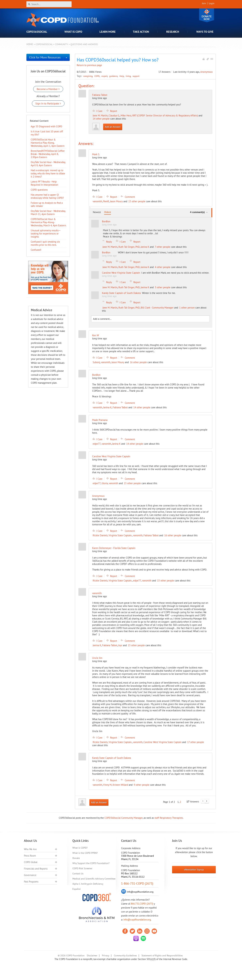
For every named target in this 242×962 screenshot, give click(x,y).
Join (204, 3)
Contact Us (77, 873)
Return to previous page (89, 65)
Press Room (30, 855)
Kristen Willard (120, 784)
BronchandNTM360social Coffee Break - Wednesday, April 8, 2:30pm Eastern (48, 154)
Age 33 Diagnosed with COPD (46, 126)
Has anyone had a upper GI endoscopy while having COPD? (47, 196)
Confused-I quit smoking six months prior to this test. (45, 243)
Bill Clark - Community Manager (157, 307)
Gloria (105, 483)
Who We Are (30, 849)
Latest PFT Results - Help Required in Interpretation (44, 183)
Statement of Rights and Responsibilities (162, 955)
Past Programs (31, 881)
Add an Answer (113, 126)
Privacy (105, 955)
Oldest (107, 212)
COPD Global (30, 862)
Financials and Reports (36, 868)
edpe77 (97, 443)
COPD (97, 76)
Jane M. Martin (100, 115)
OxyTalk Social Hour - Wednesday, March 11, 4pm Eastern (48, 212)
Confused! (36, 249)
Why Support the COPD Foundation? (90, 863)
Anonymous (206, 71)
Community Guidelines (125, 955)
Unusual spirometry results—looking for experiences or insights (46, 233)
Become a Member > (48, 89)
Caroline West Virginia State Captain (163, 742)
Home (29, 44)
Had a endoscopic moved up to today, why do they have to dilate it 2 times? (48, 173)
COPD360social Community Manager (123, 817)
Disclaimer (92, 955)
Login (211, 3)
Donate (206, 15)
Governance (30, 875)
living (128, 76)
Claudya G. (114, 115)
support (136, 76)
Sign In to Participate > (48, 103)
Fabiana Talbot (99, 94)
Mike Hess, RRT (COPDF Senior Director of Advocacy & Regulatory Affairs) (159, 115)
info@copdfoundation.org (137, 919)
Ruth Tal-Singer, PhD (129, 246)
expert (104, 76)
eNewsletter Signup (194, 869)
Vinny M (107, 784)
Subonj (96, 362)
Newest (97, 212)
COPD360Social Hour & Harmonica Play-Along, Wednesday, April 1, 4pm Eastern (47, 142)
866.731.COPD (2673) (142, 903)
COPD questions (39, 189)
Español (76, 888)
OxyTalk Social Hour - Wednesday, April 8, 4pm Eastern (48, 164)
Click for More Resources (45, 57)
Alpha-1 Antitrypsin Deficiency (87, 883)
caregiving (88, 76)
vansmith (97, 201)
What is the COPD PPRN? (85, 852)
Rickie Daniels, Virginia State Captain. (112, 535)
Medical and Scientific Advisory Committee (93, 878)
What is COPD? (80, 847)
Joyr (120, 645)
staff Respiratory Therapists (168, 817)
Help (121, 76)
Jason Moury (116, 201)
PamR (106, 201)
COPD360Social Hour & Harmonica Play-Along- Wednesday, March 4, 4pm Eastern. (48, 222)
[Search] (49, 4)
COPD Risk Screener (82, 868)
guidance (113, 76)
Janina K (145, 246)
